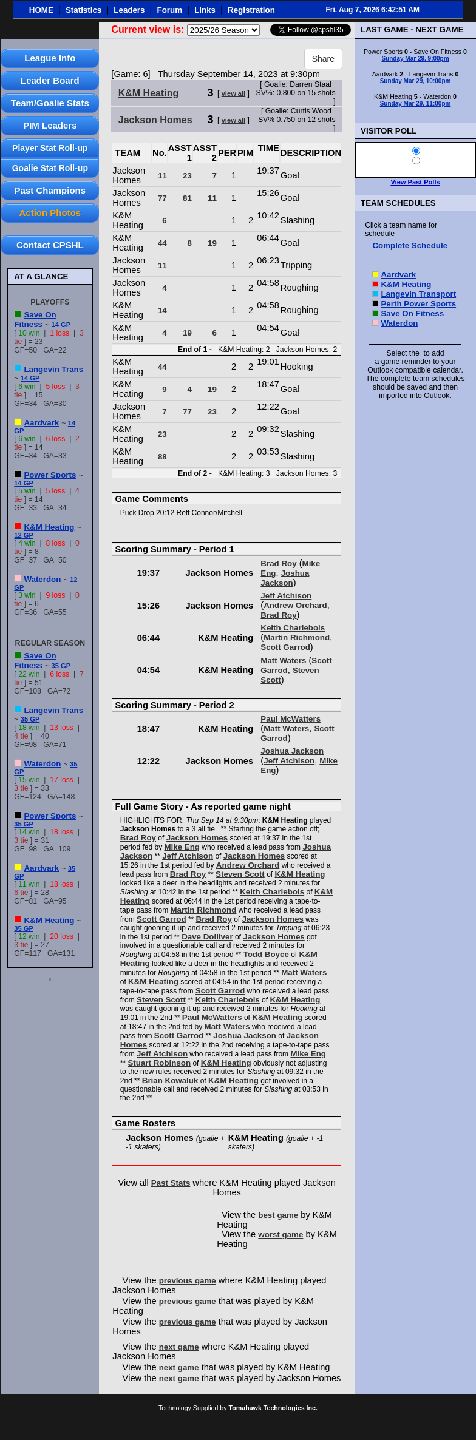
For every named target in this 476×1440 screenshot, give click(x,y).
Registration (251, 10)
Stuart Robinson (159, 1062)
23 (187, 175)
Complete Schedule (409, 245)
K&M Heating (49, 527)
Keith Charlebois (292, 627)
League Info (49, 58)
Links (205, 10)
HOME (41, 10)
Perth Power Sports (418, 303)
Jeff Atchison (285, 595)
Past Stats (170, 1183)
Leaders (129, 10)
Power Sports (50, 474)
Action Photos (50, 213)
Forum (169, 10)
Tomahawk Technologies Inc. (273, 1407)
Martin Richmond (297, 637)
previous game (187, 1280)
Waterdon (42, 579)
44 (162, 243)
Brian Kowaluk (170, 1080)
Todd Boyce (266, 954)
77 (162, 198)
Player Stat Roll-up (49, 148)
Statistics (83, 10)
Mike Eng (182, 846)
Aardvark (41, 422)
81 (187, 198)
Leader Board (50, 80)
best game (278, 1215)
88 (162, 456)
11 (162, 175)
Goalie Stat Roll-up (50, 168)
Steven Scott (240, 874)
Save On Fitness (35, 319)
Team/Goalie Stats (50, 103)
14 (162, 310)
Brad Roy (278, 563)
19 (212, 243)
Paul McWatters (290, 718)
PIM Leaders (49, 125)
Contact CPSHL (50, 245)
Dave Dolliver (207, 936)
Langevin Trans (53, 369)
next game (179, 1346)
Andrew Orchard (295, 605)
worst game (280, 1234)
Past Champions (50, 190)
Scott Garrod (285, 647)
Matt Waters (283, 660)
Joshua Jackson (284, 578)
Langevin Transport (418, 294)
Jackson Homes (155, 120)
